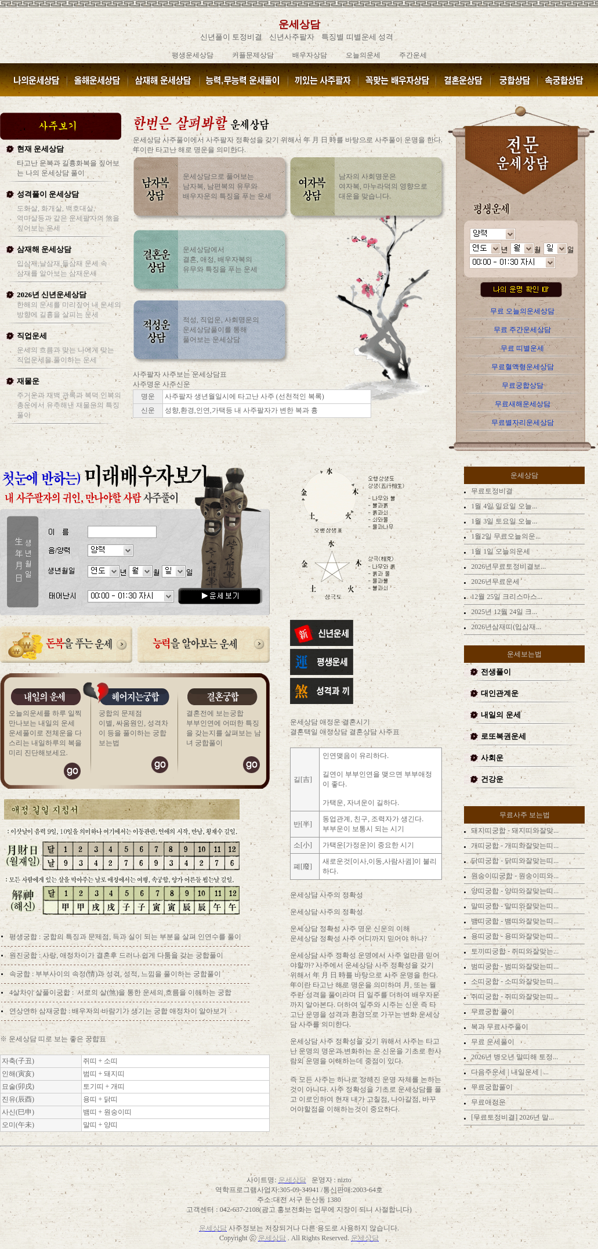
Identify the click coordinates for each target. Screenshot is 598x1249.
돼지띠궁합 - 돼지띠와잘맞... (514, 830)
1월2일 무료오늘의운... (505, 536)
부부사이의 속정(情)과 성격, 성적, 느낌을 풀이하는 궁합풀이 (128, 974)
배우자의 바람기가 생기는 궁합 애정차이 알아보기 (148, 1011)
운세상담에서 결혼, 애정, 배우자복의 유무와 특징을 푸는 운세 (220, 259)
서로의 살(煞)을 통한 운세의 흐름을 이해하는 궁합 (154, 992)
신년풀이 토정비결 (231, 37)
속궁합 (19, 974)
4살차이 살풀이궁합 (39, 992)
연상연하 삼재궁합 (38, 1011)
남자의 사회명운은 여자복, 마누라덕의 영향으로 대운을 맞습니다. (383, 186)
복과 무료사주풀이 (498, 1027)
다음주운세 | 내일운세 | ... (509, 1072)
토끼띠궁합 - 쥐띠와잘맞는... (514, 951)
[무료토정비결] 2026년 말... (511, 1117)
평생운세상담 (192, 55)
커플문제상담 (253, 55)
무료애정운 (487, 1102)
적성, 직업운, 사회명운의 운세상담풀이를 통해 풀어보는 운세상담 (221, 330)
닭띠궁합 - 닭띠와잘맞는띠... (514, 861)
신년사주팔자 (291, 37)
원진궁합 (23, 955)
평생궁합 (24, 937)
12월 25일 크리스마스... (505, 597)
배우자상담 (309, 55)
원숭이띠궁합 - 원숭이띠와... (514, 876)
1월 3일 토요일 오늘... (503, 521)
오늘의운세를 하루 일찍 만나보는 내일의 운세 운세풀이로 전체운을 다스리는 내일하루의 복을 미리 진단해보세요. (45, 733)
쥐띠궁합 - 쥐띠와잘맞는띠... (514, 996)
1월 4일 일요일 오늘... (503, 506)
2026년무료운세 (494, 581)
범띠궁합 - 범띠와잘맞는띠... (514, 966)
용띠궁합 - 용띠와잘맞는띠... (514, 936)
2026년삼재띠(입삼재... (505, 627)
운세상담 (299, 24)
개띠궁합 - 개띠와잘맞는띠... (514, 846)
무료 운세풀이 (491, 1042)
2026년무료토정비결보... (507, 566)
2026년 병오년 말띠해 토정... (513, 1057)
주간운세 (413, 55)
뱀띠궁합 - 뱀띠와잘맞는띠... (514, 921)
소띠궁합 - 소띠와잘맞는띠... (514, 981)
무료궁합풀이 (491, 1087)
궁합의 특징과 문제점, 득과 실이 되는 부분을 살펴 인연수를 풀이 (142, 937)
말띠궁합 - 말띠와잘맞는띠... (514, 906)
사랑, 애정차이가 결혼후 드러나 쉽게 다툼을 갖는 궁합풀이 (132, 955)
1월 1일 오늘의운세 (499, 551)
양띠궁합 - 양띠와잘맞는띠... (514, 891)
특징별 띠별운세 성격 (357, 37)
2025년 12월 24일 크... (503, 612)
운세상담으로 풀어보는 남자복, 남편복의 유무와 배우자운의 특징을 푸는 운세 (227, 186)
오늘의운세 (363, 55)
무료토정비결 (491, 491)
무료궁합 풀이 (491, 1012)
